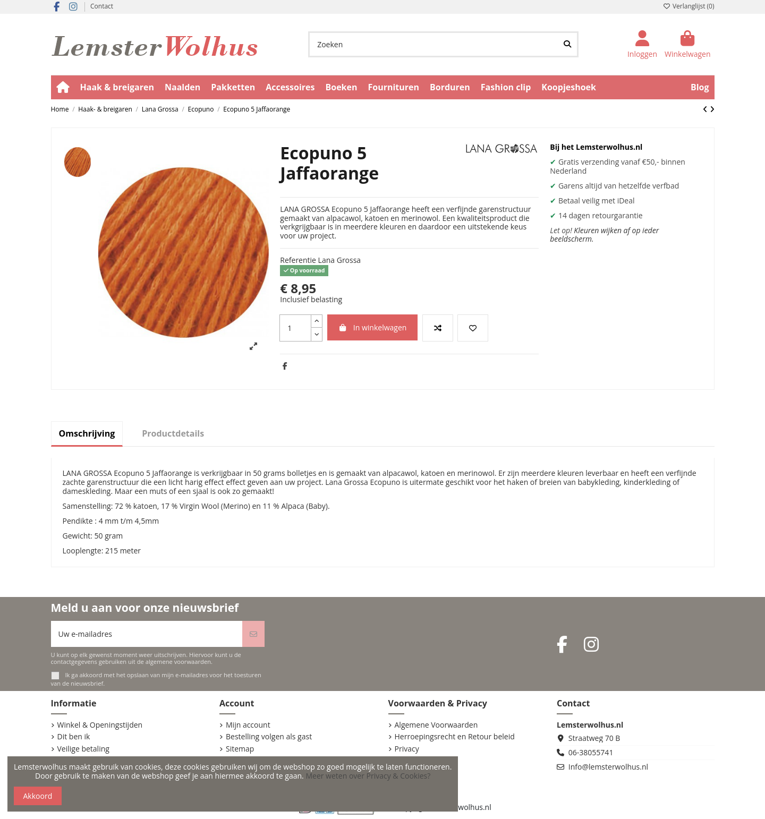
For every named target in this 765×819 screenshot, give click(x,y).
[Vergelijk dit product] (437, 328)
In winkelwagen (372, 327)
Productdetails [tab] (173, 433)
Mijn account (248, 725)
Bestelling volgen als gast (269, 736)
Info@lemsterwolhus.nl (608, 767)
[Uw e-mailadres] (147, 634)
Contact (101, 6)
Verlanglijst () (689, 6)
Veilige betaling (83, 749)
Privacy (407, 749)
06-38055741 (591, 752)
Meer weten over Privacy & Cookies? (367, 776)
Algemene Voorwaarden (436, 725)
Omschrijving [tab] (87, 433)
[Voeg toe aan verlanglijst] (472, 328)
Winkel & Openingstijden (100, 725)
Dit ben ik (73, 736)
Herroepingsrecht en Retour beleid (455, 736)
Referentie (298, 260)
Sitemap (240, 749)
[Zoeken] (567, 44)
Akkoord (38, 796)
